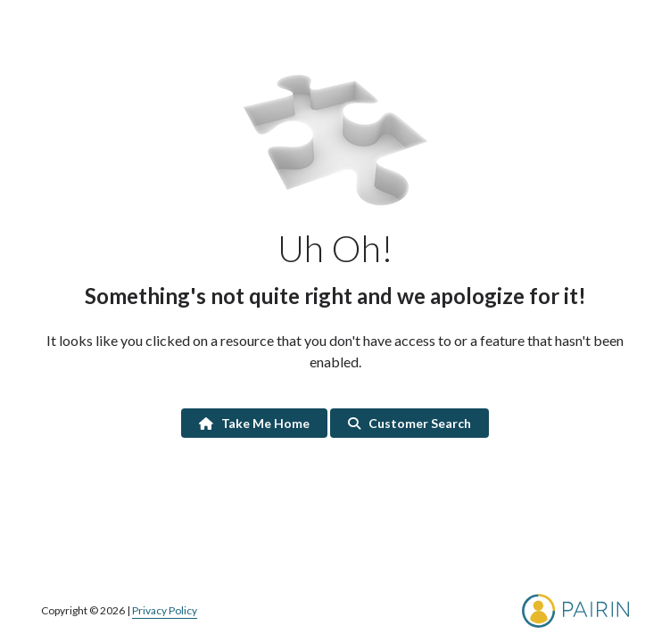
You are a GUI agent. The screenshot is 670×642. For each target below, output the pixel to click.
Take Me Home (254, 423)
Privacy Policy (164, 610)
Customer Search (409, 423)
